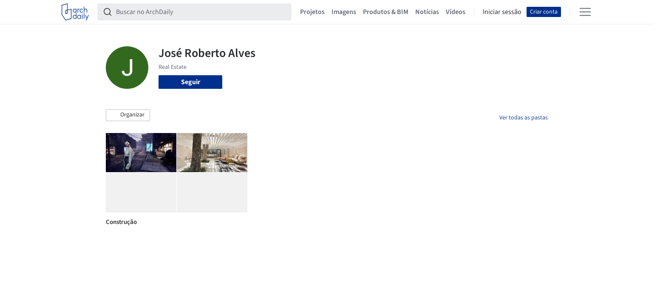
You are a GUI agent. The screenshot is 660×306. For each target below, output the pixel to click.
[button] (128, 115)
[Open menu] (585, 12)
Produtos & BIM (385, 12)
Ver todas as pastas (523, 118)
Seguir (190, 82)
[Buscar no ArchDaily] (201, 12)
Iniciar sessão (502, 12)
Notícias (427, 12)
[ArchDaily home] (75, 11)
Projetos (312, 12)
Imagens (343, 12)
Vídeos (455, 12)
